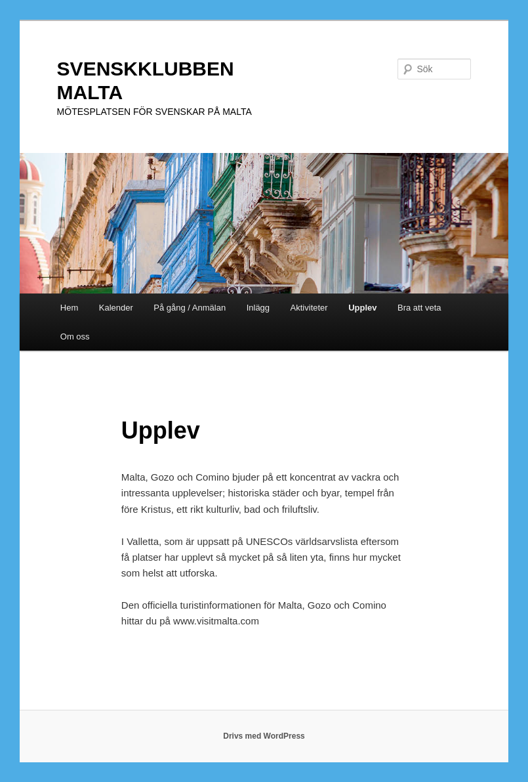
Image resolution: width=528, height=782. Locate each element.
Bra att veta (419, 308)
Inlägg (258, 308)
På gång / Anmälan (189, 308)
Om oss (75, 336)
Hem (69, 308)
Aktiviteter (309, 308)
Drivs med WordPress (264, 736)
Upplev (362, 308)
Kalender (116, 308)
